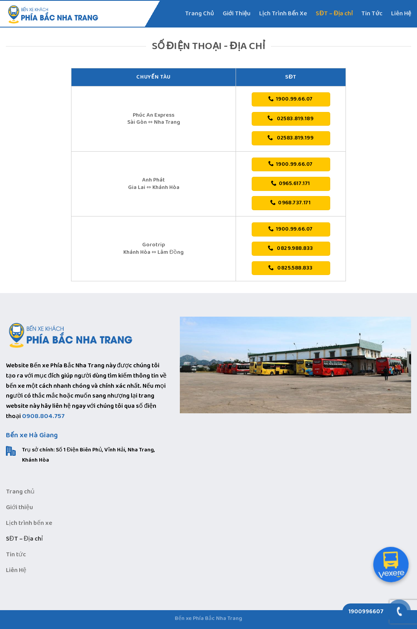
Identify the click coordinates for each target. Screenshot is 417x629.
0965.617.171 (290, 183)
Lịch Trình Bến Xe (283, 13)
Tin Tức (371, 13)
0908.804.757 (43, 416)
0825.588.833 (290, 268)
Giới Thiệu (237, 13)
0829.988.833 (290, 248)
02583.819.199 (290, 138)
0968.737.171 (290, 202)
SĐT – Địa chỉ (334, 13)
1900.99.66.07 (290, 99)
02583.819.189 (290, 118)
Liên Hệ (401, 13)
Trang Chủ (199, 13)
